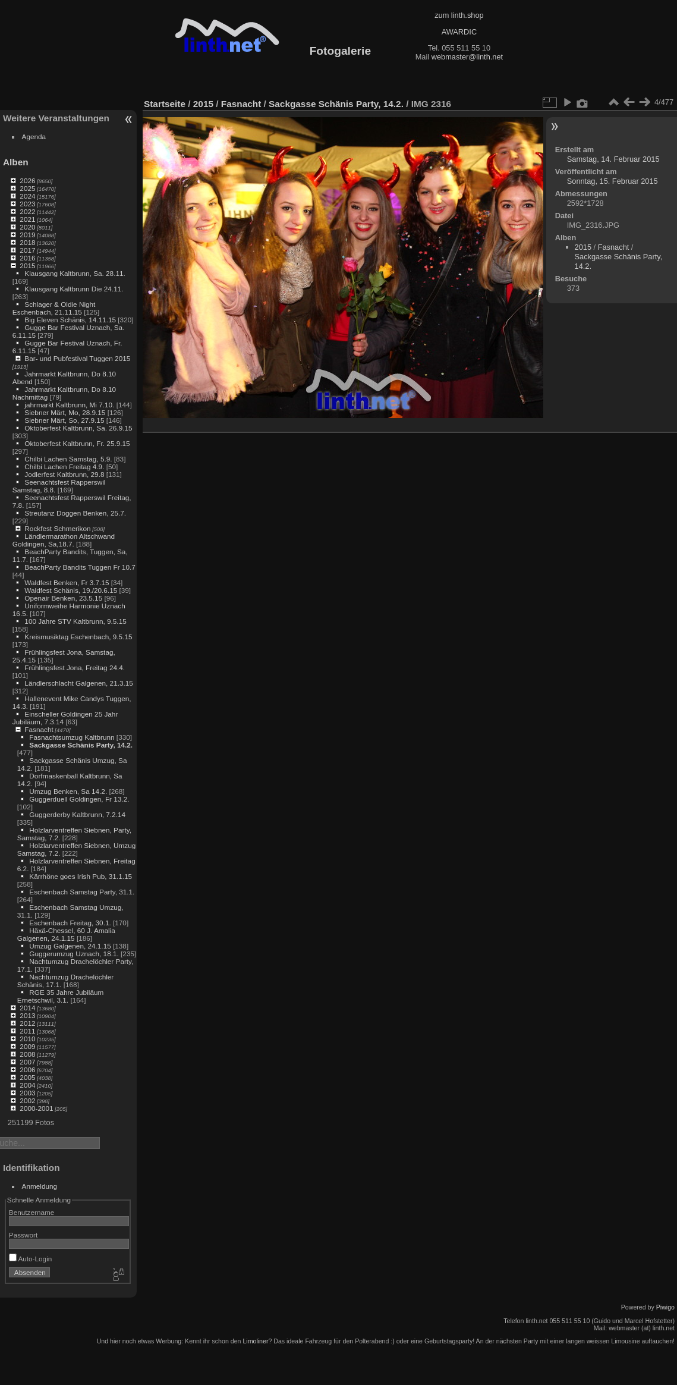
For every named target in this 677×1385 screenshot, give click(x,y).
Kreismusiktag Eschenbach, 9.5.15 (78, 636)
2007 (27, 1062)
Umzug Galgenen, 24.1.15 (70, 946)
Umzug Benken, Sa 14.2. (68, 791)
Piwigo (665, 1307)
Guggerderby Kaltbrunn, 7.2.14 (77, 814)
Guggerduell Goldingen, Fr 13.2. (79, 799)
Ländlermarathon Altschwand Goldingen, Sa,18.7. (63, 540)
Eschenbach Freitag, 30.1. (70, 923)
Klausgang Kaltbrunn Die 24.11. (73, 289)
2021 (27, 219)
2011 (27, 1031)
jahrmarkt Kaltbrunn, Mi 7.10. (69, 405)
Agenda (34, 136)
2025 (27, 188)
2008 (27, 1054)
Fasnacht (38, 729)
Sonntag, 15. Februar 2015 (612, 181)
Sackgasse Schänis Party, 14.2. (81, 745)
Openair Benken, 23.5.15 (63, 598)
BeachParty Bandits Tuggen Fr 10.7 (79, 567)
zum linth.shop (459, 15)
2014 (27, 1008)
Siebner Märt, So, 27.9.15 (64, 420)
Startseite (164, 104)
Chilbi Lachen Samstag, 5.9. (68, 459)
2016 (27, 258)
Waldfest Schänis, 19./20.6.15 (70, 590)
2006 (27, 1069)
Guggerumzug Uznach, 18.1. (73, 953)
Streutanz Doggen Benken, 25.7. (75, 513)
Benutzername (32, 1212)
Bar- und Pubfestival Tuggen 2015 (77, 358)
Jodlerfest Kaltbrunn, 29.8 (64, 474)
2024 (27, 196)
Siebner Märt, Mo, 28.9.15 (64, 412)
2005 (27, 1077)
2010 (27, 1038)
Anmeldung (40, 1186)
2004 (27, 1085)
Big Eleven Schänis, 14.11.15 (70, 320)
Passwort (23, 1235)
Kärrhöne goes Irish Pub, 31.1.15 (80, 876)
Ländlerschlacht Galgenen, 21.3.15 (78, 683)
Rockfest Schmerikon (57, 528)
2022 (27, 211)
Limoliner (255, 1341)
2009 (27, 1046)
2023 (27, 204)
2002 (27, 1100)
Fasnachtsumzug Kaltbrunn (71, 737)
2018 (27, 242)
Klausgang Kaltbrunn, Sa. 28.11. (74, 273)
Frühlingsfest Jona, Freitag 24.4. (74, 667)
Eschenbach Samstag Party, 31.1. (81, 892)
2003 (27, 1093)
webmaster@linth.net (467, 56)
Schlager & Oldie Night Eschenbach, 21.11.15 (54, 308)
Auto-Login (30, 1258)
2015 (27, 265)
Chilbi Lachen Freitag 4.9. (64, 466)
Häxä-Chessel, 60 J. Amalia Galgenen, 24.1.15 (66, 934)
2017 (27, 250)
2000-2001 (36, 1108)
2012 (27, 1023)
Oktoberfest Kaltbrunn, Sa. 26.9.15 (78, 428)
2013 (27, 1015)
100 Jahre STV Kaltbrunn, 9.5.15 (75, 621)
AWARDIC (459, 31)
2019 (27, 234)
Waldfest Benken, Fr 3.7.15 (66, 582)
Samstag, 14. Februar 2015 (613, 159)
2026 (27, 180)
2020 (27, 227)
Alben (16, 162)
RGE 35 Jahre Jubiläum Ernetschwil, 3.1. (60, 996)
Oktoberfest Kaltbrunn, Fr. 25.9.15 (77, 443)
